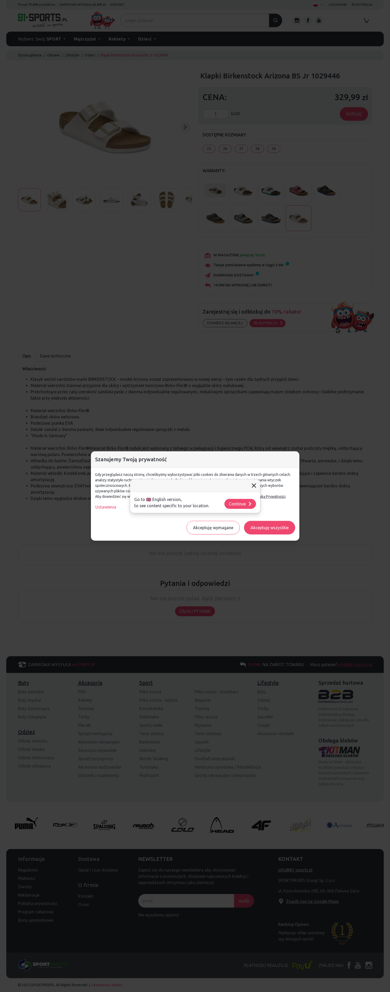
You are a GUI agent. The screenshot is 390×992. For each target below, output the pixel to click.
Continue (240, 503)
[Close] (254, 485)
